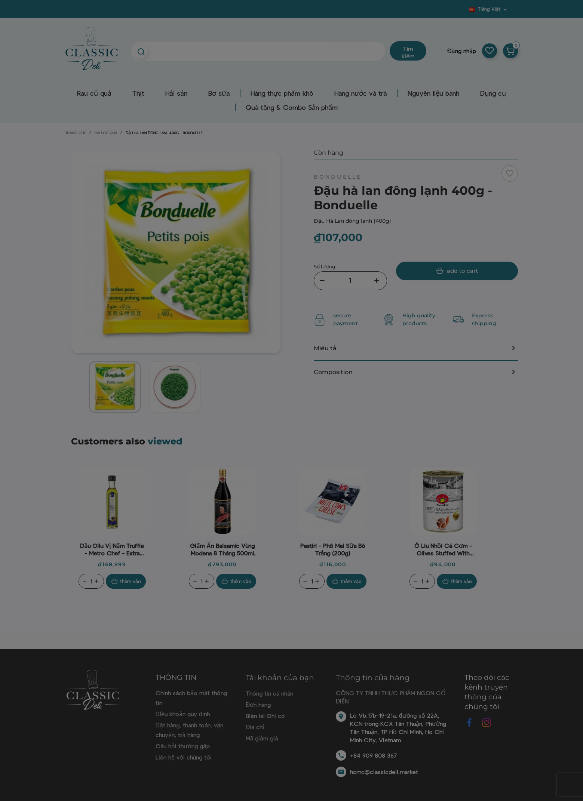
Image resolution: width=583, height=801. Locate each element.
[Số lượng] (350, 280)
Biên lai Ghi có (265, 715)
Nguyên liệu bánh (433, 93)
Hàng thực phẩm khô (282, 93)
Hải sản (176, 93)
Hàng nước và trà (360, 93)
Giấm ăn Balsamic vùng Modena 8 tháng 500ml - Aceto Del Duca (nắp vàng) (222, 549)
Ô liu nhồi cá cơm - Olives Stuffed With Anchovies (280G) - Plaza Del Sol (443, 549)
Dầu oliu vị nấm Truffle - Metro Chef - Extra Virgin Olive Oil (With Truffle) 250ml (112, 549)
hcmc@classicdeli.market (384, 771)
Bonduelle (338, 176)
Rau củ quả (94, 93)
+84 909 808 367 (373, 755)
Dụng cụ (493, 93)
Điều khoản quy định (183, 713)
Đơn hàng (258, 704)
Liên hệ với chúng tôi (184, 757)
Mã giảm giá (262, 738)
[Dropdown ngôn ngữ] (489, 9)
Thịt (138, 93)
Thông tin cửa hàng (373, 677)
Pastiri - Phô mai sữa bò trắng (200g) (332, 549)
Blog (464, 11)
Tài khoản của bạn (280, 677)
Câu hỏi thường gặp (183, 745)
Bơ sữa (219, 93)
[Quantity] (91, 581)
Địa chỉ (255, 726)
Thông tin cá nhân (269, 693)
